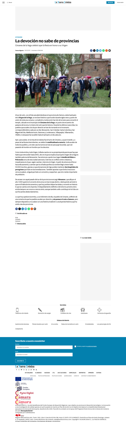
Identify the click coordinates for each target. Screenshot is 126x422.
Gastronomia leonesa (22, 324)
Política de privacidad (44, 375)
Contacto (76, 375)
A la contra (54, 324)
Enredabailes (89, 324)
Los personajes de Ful (104, 324)
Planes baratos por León (40, 324)
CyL (54, 372)
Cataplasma (19, 329)
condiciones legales (92, 346)
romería (17, 219)
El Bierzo (38, 372)
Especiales (72, 372)
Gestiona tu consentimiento (88, 375)
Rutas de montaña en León (69, 324)
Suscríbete (20, 361)
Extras (99, 372)
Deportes (82, 372)
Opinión (91, 372)
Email (16, 351)
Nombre (17, 344)
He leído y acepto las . (86, 346)
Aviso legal (33, 375)
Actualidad (18, 37)
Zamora (17, 221)
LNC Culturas (62, 372)
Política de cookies (57, 375)
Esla (16, 217)
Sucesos (47, 372)
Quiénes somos (68, 375)
